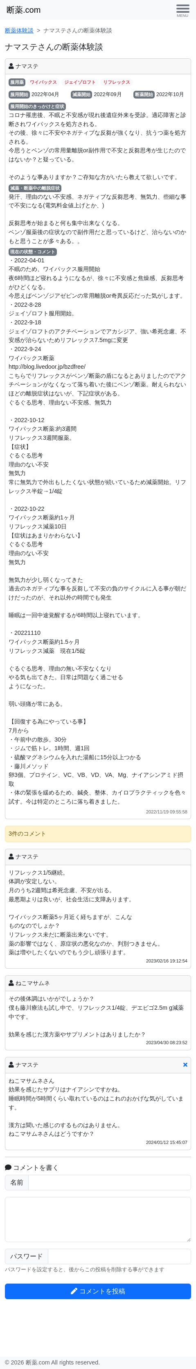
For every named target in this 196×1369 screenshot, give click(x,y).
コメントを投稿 (98, 1291)
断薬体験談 (19, 30)
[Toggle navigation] (182, 10)
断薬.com (24, 9)
